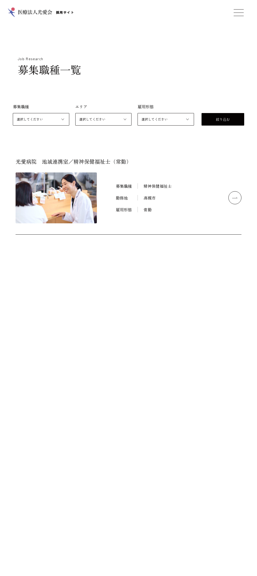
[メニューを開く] (239, 13)
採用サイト (41, 13)
